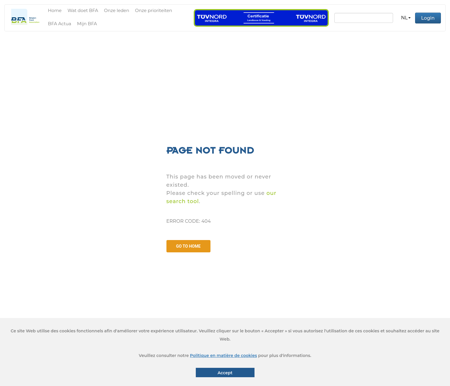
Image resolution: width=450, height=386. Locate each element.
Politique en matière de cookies (223, 355)
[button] (405, 18)
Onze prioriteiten (153, 10)
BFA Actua (59, 23)
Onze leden (116, 10)
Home (55, 10)
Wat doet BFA (83, 10)
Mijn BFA (87, 23)
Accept (225, 372)
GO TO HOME (188, 246)
